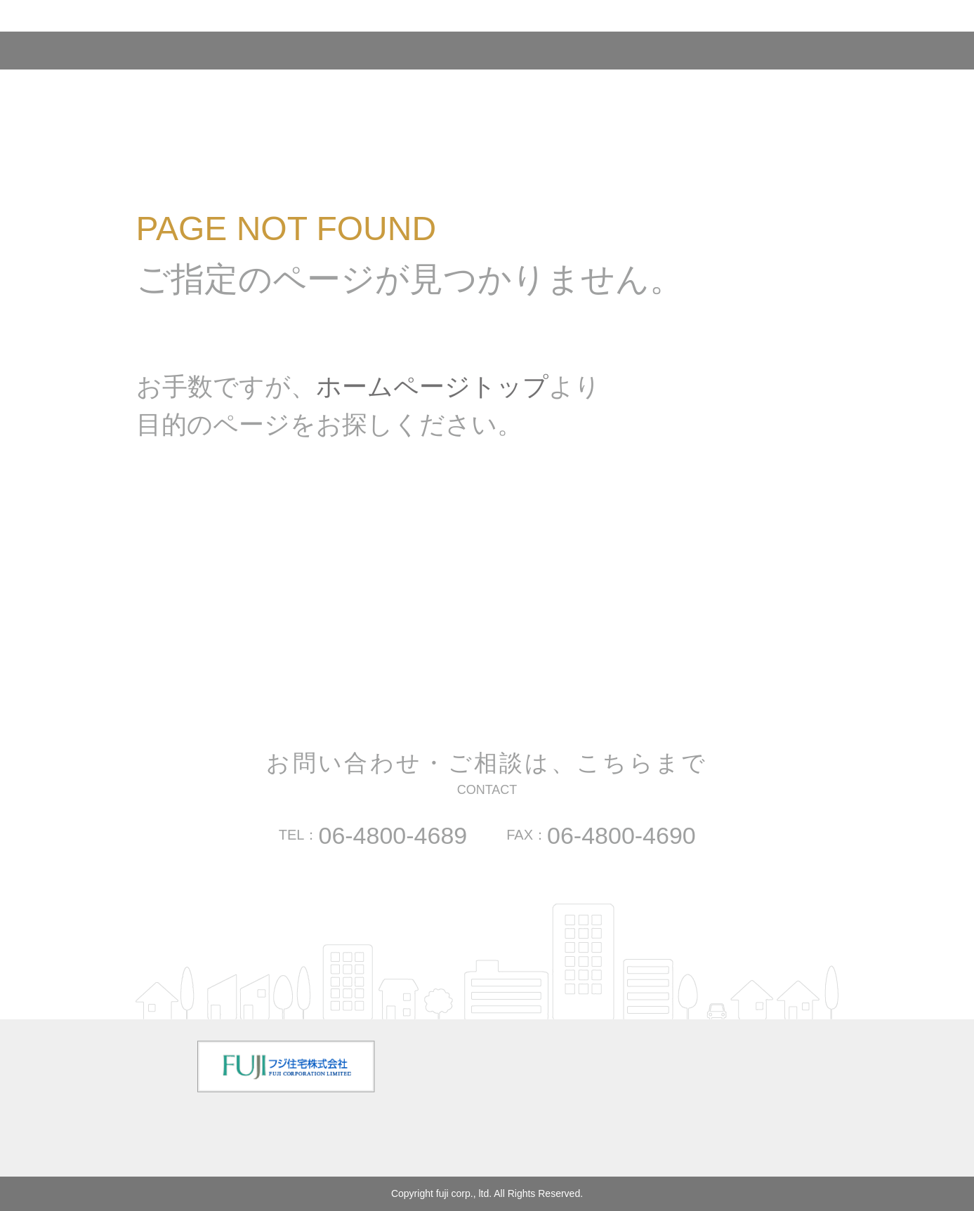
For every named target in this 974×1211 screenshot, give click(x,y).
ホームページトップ (432, 386)
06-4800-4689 (392, 835)
